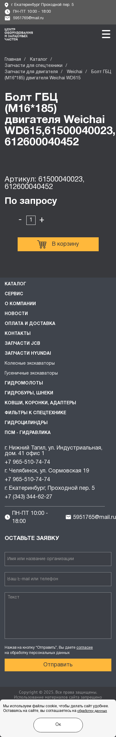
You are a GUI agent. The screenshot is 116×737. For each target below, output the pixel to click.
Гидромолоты (24, 383)
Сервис (14, 294)
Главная (13, 60)
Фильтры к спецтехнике (35, 413)
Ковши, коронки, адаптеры (40, 403)
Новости (16, 314)
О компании (20, 304)
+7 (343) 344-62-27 (28, 497)
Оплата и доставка (30, 324)
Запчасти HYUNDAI (28, 354)
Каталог (38, 60)
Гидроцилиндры (26, 423)
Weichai (74, 72)
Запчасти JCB (22, 344)
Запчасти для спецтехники (33, 66)
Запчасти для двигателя (31, 72)
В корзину (58, 244)
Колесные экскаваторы (30, 364)
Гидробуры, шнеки (29, 393)
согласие (84, 647)
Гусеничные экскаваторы (31, 373)
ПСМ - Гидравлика (28, 433)
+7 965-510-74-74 (27, 462)
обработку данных (92, 711)
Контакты (18, 334)
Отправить (58, 665)
